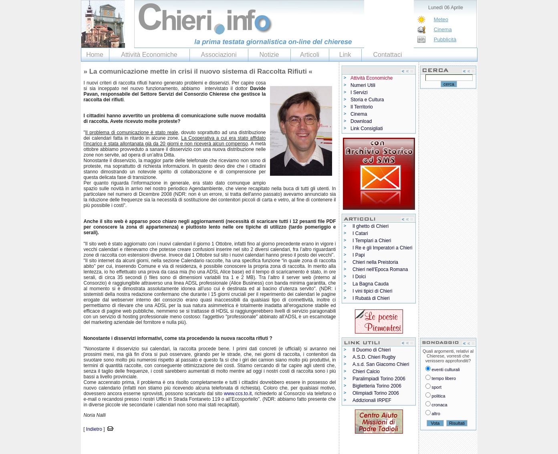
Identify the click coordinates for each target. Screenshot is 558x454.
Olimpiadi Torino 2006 (376, 393)
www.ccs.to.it (238, 393)
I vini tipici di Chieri (372, 291)
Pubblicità (445, 39)
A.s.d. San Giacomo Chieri (381, 364)
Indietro (94, 429)
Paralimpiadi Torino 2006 (379, 379)
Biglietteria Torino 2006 (377, 386)
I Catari (360, 233)
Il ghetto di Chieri (371, 226)
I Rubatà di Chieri (371, 298)
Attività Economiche (149, 54)
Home (94, 54)
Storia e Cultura (367, 99)
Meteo (441, 19)
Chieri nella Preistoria (375, 262)
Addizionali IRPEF (372, 400)
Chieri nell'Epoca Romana (380, 269)
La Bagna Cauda (371, 284)
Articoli (309, 54)
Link (345, 54)
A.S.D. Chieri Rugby (374, 357)
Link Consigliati (367, 128)
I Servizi (359, 92)
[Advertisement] (174, 445)
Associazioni (219, 54)
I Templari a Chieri (372, 240)
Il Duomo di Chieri (372, 350)
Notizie (269, 54)
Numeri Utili (363, 85)
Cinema (443, 29)
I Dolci (359, 276)
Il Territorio (362, 107)
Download (361, 121)
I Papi (359, 255)
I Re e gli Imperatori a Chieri (382, 248)
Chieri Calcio (366, 371)
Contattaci (387, 54)
